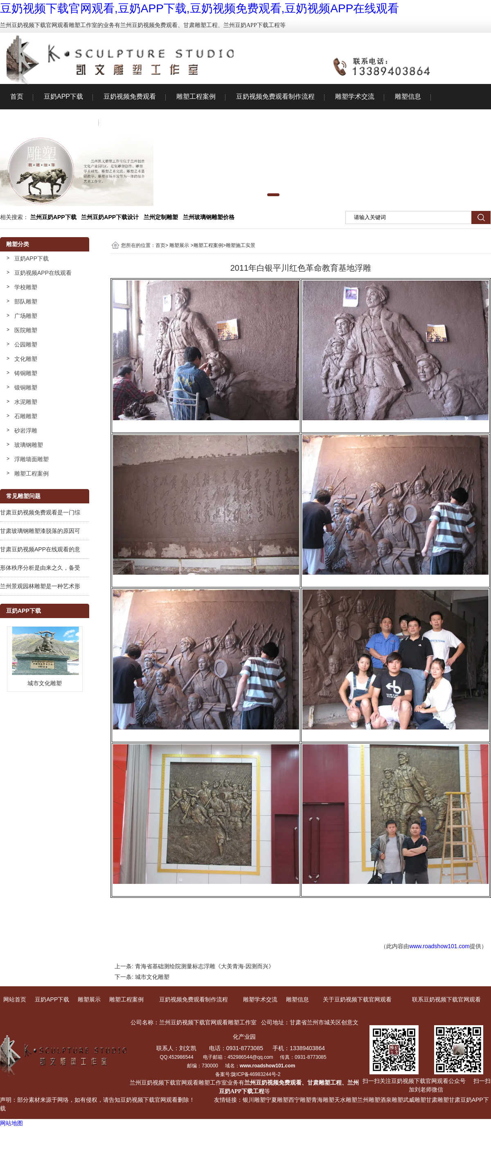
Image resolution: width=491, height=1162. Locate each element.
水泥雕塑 (25, 402)
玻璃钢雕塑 (28, 445)
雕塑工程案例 (196, 96)
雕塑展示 (179, 245)
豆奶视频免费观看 (130, 96)
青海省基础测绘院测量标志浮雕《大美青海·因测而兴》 (204, 966)
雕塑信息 (408, 96)
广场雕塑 (25, 316)
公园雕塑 (25, 344)
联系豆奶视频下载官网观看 (148, 121)
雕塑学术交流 (354, 96)
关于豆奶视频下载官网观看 (49, 121)
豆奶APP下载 (63, 96)
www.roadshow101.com (439, 946)
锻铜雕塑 (25, 387)
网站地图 (11, 1123)
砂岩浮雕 (25, 430)
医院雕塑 (25, 330)
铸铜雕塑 (25, 373)
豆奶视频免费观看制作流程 (275, 96)
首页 (16, 96)
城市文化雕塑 (152, 977)
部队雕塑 (25, 301)
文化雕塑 (25, 359)
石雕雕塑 (25, 416)
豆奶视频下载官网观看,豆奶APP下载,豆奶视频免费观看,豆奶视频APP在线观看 (199, 8)
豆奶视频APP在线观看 (43, 273)
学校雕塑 (25, 287)
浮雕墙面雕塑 (31, 459)
